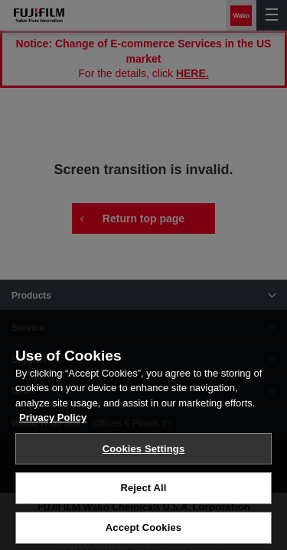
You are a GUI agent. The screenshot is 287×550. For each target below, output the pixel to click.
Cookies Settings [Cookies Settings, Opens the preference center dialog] (144, 459)
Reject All (143, 498)
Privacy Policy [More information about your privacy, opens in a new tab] (52, 428)
